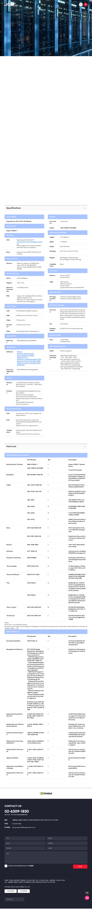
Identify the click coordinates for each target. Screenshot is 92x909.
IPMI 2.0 (19, 352)
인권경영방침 (23, 891)
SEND (80, 867)
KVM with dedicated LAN (25, 354)
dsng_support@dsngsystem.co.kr (23, 828)
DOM (23, 332)
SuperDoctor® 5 (22, 358)
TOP (87, 893)
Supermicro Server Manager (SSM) (29, 363)
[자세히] (31, 866)
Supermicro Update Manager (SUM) (29, 360)
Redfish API (21, 365)
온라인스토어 (87, 898)
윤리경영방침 (10, 891)
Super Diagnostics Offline (25, 356)
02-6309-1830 (17, 812)
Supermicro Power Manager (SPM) (28, 361)
